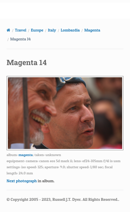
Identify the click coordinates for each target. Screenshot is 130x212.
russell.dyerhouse (68, 10)
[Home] (8, 30)
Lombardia (70, 30)
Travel (20, 30)
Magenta (92, 30)
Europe (37, 30)
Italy (52, 30)
